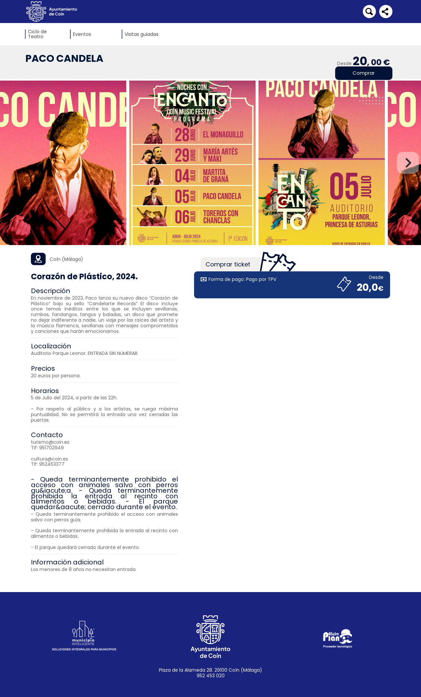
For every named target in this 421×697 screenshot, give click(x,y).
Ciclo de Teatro (37, 34)
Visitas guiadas (142, 34)
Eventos (82, 34)
